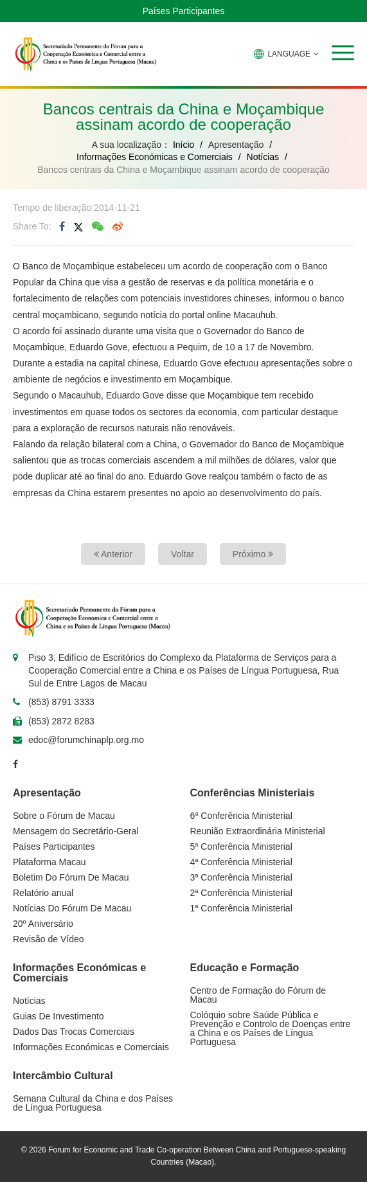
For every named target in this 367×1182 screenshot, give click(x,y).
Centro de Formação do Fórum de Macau (258, 995)
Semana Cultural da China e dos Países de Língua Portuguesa (93, 1103)
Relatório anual (43, 893)
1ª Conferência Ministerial (241, 908)
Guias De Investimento (58, 1016)
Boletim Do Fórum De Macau (71, 877)
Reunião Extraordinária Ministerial (257, 831)
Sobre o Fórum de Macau (64, 815)
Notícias (263, 157)
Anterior (113, 554)
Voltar (182, 554)
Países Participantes (184, 11)
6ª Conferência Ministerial (241, 815)
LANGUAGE (286, 54)
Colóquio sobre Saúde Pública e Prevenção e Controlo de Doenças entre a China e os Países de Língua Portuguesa (270, 1028)
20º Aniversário (43, 923)
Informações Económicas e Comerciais (154, 157)
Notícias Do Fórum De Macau (72, 908)
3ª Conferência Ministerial (241, 877)
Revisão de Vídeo (48, 939)
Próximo (253, 554)
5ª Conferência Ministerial (241, 846)
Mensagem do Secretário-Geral (75, 831)
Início (183, 144)
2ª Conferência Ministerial (241, 893)
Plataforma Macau (49, 862)
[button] (343, 52)
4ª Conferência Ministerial (241, 862)
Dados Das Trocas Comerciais (73, 1031)
